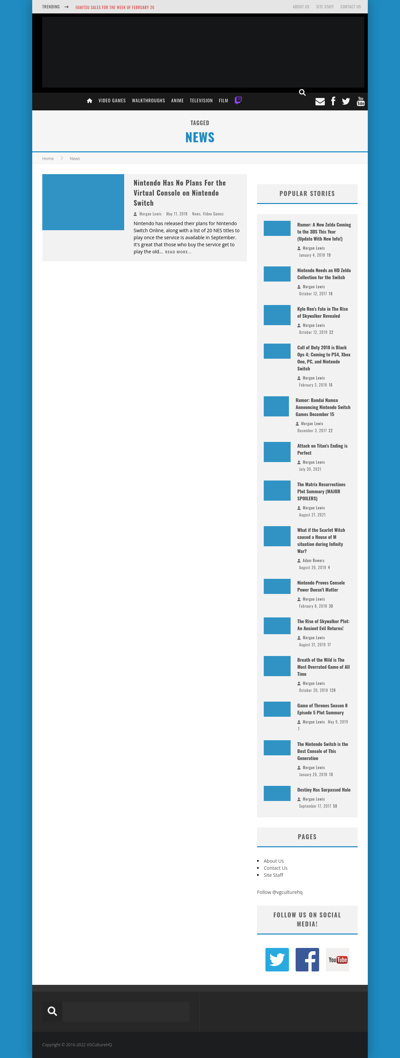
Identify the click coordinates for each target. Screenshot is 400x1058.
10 (331, 774)
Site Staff (325, 6)
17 (329, 644)
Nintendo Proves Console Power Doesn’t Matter (321, 586)
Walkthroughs (148, 100)
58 (335, 806)
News (196, 213)
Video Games (112, 100)
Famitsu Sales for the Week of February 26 (115, 7)
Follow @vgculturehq (280, 892)
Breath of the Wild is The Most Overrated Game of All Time (323, 666)
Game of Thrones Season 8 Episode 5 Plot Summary (322, 709)
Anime (177, 100)
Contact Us (351, 6)
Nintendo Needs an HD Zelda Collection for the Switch (324, 273)
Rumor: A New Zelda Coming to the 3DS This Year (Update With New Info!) (324, 231)
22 (331, 332)
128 (333, 690)
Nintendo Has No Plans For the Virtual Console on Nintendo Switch (180, 193)
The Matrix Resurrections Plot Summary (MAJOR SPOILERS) (321, 491)
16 (331, 385)
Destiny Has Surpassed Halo (324, 789)
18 (331, 293)
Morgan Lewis (151, 213)
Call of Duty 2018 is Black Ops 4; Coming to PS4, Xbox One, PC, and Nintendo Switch (323, 358)
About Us (301, 6)
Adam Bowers (314, 560)
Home (48, 158)
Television (201, 100)
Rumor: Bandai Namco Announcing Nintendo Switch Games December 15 (323, 406)
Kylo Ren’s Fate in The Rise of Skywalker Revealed (322, 312)
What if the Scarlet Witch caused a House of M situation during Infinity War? (321, 540)
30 (331, 606)
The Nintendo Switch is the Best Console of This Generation (322, 750)
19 (329, 255)
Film (223, 100)
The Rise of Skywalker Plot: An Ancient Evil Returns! (323, 624)
